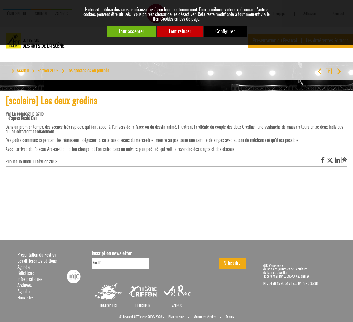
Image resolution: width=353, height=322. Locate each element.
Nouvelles (25, 298)
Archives (24, 285)
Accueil (23, 71)
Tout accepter (131, 31)
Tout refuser (180, 31)
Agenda (23, 267)
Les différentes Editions (37, 261)
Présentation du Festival (37, 255)
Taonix (230, 317)
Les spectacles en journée (88, 71)
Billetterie (25, 273)
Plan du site (176, 317)
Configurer (225, 31)
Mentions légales (205, 317)
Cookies (166, 19)
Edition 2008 (48, 71)
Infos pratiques (29, 279)
